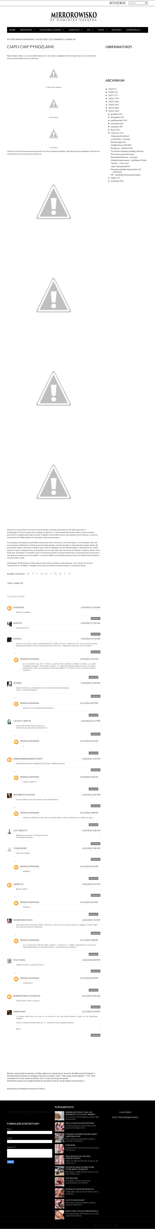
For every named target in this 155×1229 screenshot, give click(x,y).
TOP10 (101, 30)
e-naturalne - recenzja (120, 139)
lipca (113, 129)
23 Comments (57, 39)
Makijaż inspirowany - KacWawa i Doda (128, 160)
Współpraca (133, 30)
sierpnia (114, 126)
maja (113, 177)
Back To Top (106, 1225)
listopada (115, 117)
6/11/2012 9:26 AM (91, 996)
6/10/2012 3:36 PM (91, 830)
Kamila (17, 638)
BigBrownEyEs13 (22, 920)
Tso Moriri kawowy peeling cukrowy (127, 151)
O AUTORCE (125, 1112)
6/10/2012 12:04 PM (90, 683)
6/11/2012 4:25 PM (89, 902)
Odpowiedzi (20, 654)
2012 (110, 111)
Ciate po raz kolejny (75, 1200)
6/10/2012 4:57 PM (91, 884)
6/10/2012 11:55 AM (90, 638)
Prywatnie (26, 30)
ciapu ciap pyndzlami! (120, 166)
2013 (110, 107)
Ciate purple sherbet (120, 136)
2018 (110, 92)
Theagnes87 (20, 848)
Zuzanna (18, 607)
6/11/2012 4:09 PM (89, 978)
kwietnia (115, 181)
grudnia (114, 114)
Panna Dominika (29, 659)
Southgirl (19, 960)
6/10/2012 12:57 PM (90, 721)
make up (71, 39)
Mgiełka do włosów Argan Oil (80, 1189)
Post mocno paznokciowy (122, 154)
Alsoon (17, 623)
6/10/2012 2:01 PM (89, 659)
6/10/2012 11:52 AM (90, 623)
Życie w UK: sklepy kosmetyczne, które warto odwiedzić (80, 1168)
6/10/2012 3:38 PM (91, 848)
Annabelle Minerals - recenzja (124, 157)
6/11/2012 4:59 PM (91, 1011)
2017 (110, 95)
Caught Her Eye (22, 721)
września (115, 123)
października (117, 120)
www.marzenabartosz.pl (28, 758)
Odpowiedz (96, 618)
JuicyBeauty (20, 830)
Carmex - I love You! (120, 163)
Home (12, 30)
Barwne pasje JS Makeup (26, 996)
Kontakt (117, 30)
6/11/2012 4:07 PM (89, 703)
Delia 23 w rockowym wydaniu (80, 1123)
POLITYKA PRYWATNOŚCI (125, 1117)
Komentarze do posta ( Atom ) (31, 1088)
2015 (110, 101)
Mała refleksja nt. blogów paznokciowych (78, 1157)
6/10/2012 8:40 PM (91, 960)
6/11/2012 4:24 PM (89, 741)
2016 (110, 98)
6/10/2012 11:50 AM (90, 607)
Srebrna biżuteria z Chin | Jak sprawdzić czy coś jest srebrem (80, 1113)
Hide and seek (72, 1178)
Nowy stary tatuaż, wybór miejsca (82, 1211)
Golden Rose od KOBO (121, 145)
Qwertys (18, 884)
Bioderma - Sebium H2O (122, 148)
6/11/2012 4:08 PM (89, 812)
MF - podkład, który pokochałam (126, 174)
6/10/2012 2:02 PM (89, 777)
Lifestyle (74, 30)
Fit (89, 30)
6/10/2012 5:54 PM (91, 920)
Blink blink (70, 1145)
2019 (110, 89)
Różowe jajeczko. (118, 142)
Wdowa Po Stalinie (24, 794)
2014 (110, 104)
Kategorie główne (50, 30)
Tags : (10, 583)
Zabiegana (19, 1011)
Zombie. (17, 683)
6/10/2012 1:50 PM (91, 758)
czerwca (115, 133)
